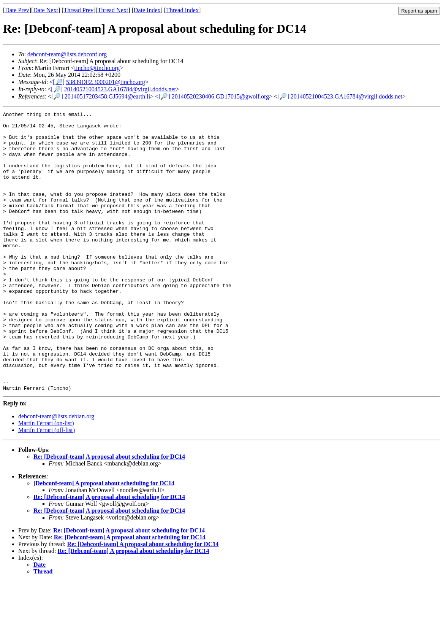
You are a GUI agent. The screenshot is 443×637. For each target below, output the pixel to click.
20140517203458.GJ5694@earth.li (107, 96)
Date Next (45, 10)
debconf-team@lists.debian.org (56, 472)
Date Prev (17, 10)
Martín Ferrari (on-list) (46, 479)
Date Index (147, 10)
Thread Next (113, 10)
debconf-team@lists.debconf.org (67, 54)
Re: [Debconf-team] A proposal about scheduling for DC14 (109, 512)
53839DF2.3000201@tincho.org (105, 82)
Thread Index (182, 10)
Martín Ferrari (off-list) (46, 486)
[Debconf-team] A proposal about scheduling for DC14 (103, 539)
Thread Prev (78, 10)
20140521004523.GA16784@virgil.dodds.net (120, 89)
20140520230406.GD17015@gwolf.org (220, 96)
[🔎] (59, 82)
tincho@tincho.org (97, 68)
